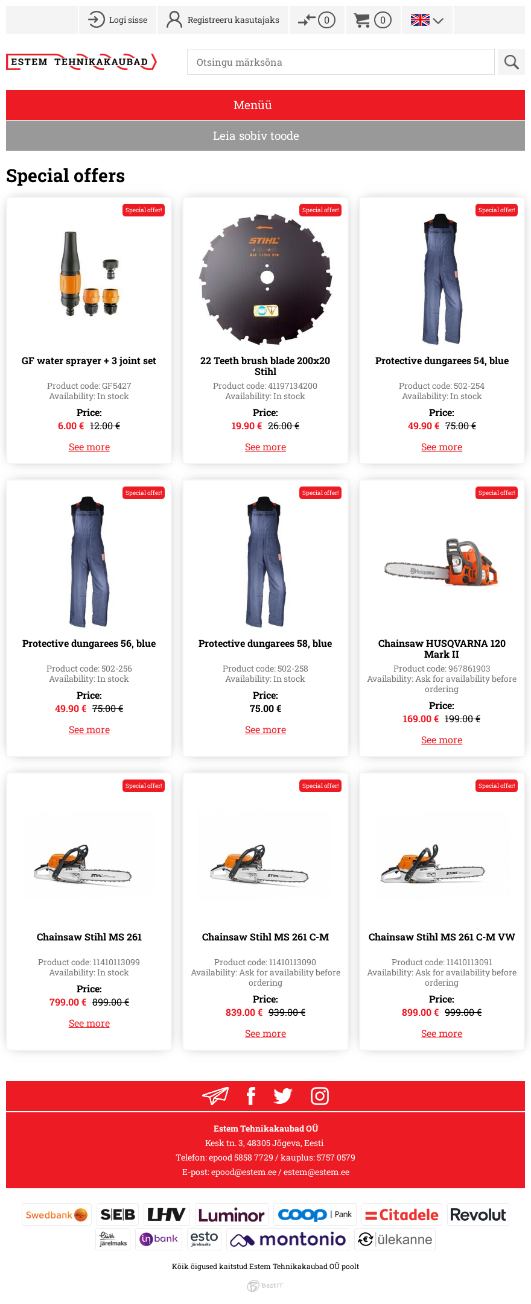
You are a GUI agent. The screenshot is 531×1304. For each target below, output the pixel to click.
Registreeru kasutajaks (233, 19)
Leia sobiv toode (256, 135)
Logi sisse (128, 19)
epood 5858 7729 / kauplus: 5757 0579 (282, 1157)
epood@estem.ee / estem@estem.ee (280, 1171)
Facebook (251, 1096)
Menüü (253, 104)
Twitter (283, 1096)
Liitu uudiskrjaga (215, 1096)
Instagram (320, 1096)
